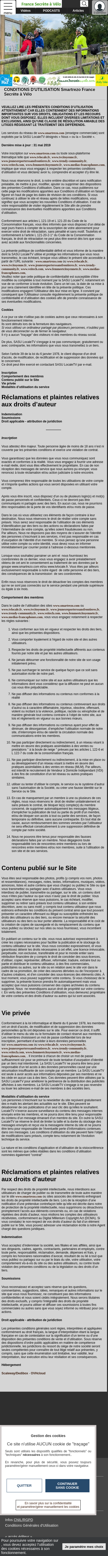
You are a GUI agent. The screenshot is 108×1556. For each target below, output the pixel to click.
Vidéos (26, 10)
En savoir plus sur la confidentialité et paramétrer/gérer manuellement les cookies (48, 1505)
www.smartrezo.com (48, 261)
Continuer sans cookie (67, 1485)
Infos (19, 1520)
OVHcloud (38, 1373)
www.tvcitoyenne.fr (64, 157)
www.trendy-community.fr (69, 161)
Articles (78, 10)
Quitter (24, 1485)
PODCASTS (51, 10)
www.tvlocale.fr (40, 157)
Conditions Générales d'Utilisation (31, 1525)
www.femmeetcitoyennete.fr (44, 165)
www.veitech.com (13, 165)
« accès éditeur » (18, 1537)
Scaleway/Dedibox (15, 1373)
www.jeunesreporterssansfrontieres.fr (26, 161)
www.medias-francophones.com (84, 165)
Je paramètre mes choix (84, 1547)
